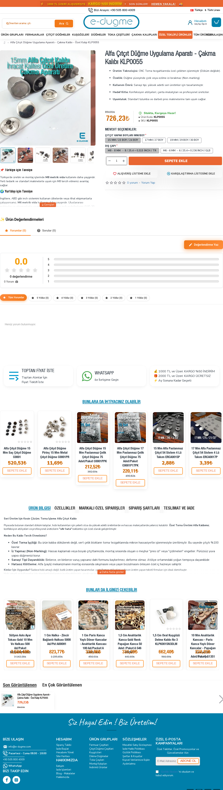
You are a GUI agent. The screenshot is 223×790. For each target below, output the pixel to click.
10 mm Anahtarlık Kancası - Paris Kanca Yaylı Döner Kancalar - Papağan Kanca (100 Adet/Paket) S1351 (203, 646)
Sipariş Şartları (144, 508)
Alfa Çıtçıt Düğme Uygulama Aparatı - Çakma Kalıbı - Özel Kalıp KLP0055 (34, 697)
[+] (124, 161)
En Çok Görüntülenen (62, 685)
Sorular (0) (46, 230)
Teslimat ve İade (179, 508)
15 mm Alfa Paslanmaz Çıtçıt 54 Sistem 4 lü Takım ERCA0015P (168, 453)
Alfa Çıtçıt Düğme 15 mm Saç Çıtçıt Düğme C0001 (17, 453)
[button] (175, 161)
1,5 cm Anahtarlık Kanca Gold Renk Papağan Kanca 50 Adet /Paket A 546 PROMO (130, 644)
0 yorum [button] (132, 183)
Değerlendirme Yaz (203, 245)
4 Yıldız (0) (64, 297)
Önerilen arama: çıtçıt (21, 23)
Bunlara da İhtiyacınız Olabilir (111, 402)
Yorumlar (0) (15, 230)
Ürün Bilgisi (40, 508)
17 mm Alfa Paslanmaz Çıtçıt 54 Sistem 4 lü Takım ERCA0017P (206, 453)
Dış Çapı (110, 146)
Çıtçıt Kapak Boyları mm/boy (125, 135)
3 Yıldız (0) (89, 297)
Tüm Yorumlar (13, 297)
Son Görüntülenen (20, 685)
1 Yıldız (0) (138, 297)
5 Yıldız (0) (40, 297)
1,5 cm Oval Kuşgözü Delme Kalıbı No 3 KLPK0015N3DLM (166, 640)
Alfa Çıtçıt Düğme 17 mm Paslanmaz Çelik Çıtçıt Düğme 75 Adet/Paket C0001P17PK (130, 457)
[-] (109, 161)
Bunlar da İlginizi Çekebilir (111, 590)
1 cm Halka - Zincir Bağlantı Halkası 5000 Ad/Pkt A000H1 (57, 640)
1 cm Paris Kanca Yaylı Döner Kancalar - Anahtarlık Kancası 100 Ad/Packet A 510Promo (93, 644)
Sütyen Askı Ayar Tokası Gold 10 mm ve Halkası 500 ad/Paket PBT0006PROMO (20, 644)
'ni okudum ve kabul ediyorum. (175, 773)
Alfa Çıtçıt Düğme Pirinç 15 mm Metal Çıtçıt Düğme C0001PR (54, 453)
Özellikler (64, 508)
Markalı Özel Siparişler (102, 508)
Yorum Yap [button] (148, 183)
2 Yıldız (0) (113, 297)
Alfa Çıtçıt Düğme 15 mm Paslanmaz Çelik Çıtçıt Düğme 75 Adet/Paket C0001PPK (92, 455)
